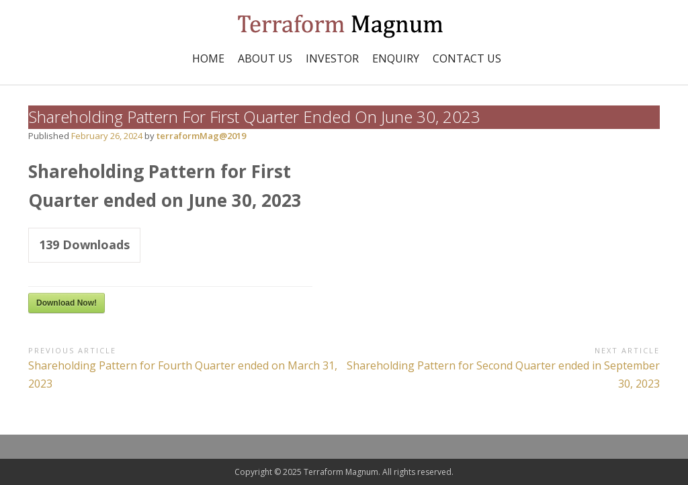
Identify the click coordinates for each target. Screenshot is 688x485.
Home (208, 58)
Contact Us (467, 58)
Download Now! (66, 303)
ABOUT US (265, 58)
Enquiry (395, 58)
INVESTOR (332, 58)
